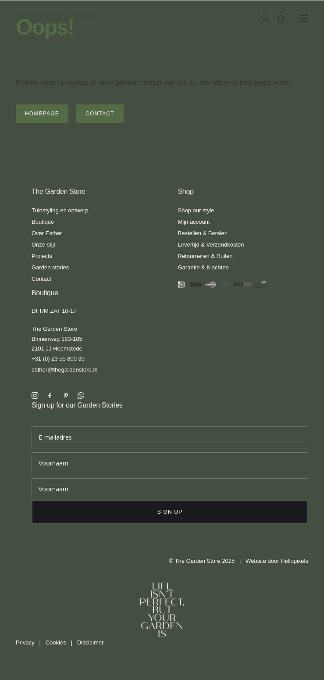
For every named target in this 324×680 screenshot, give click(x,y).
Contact (41, 279)
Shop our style (196, 210)
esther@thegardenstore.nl (65, 369)
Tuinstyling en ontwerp (60, 210)
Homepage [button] (42, 114)
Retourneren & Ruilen (205, 256)
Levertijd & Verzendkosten (211, 244)
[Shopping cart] (277, 18)
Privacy (25, 642)
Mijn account (194, 221)
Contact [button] (99, 114)
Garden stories (50, 267)
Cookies (56, 642)
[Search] (261, 18)
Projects (42, 256)
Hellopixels (294, 561)
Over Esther (47, 233)
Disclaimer (90, 642)
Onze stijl (43, 244)
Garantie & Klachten (203, 267)
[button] (304, 18)
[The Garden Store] (56, 18)
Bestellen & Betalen (203, 233)
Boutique (43, 221)
